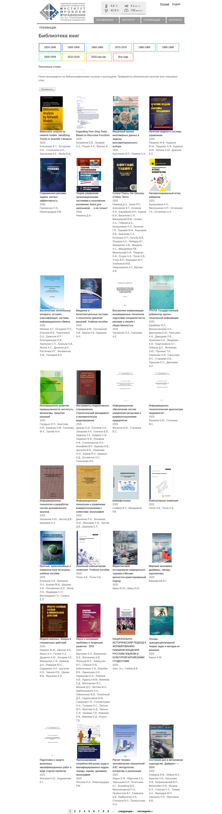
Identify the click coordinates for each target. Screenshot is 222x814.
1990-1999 (168, 47)
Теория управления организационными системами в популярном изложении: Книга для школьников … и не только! (91, 200)
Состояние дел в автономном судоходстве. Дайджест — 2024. (166, 764)
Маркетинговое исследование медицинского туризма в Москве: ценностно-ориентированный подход (129, 573)
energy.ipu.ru (141, 14)
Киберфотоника (122, 500)
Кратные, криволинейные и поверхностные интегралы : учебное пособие (55, 570)
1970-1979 (121, 47)
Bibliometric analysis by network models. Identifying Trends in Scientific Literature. (56, 135)
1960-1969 (97, 47)
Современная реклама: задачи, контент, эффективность (53, 197)
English (176, 4)
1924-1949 (50, 47)
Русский (164, 4)
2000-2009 (50, 57)
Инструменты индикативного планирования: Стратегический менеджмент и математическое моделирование (92, 413)
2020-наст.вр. (99, 57)
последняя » (145, 811)
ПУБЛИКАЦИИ (152, 21)
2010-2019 (74, 57)
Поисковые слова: (50, 66)
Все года (123, 57)
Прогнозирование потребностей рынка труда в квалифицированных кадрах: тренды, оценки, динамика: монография (92, 767)
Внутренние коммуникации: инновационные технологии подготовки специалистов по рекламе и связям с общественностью (129, 318)
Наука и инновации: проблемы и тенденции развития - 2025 (89, 643)
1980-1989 (144, 47)
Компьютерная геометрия (163, 500)
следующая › (126, 811)
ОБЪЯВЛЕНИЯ (105, 21)
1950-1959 (74, 47)
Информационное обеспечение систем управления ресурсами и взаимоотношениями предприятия (127, 413)
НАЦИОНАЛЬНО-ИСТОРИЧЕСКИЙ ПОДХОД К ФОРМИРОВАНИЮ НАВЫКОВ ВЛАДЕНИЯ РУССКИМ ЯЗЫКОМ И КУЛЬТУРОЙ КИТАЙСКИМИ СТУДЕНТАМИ (129, 650)
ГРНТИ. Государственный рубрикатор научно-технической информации (164, 314)
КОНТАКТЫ (175, 20)
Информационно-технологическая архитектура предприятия (166, 409)
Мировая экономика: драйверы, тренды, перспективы (161, 570)
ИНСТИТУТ (129, 21)
